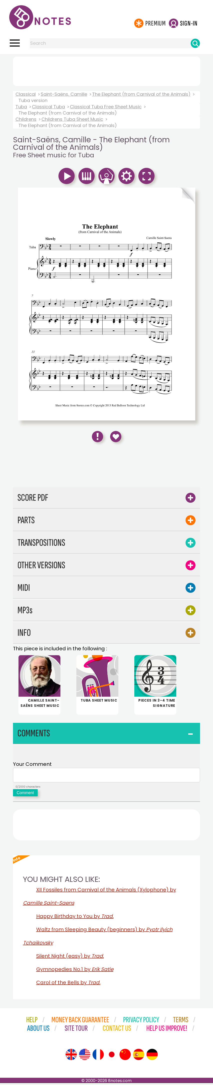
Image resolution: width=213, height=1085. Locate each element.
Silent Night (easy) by (70, 957)
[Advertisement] (107, 70)
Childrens (25, 119)
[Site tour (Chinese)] (125, 1056)
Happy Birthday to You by (75, 918)
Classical (25, 94)
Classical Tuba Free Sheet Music (106, 107)
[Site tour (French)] (98, 1056)
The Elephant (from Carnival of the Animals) (141, 94)
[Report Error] (97, 436)
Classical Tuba (48, 107)
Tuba (21, 107)
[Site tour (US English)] (84, 1056)
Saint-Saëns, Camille (64, 94)
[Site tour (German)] (152, 1056)
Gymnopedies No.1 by (74, 971)
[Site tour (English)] (71, 1056)
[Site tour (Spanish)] (138, 1056)
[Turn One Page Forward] (151, 196)
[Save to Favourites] (115, 436)
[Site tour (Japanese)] (111, 1056)
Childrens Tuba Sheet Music (72, 119)
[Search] (195, 43)
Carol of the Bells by (68, 984)
